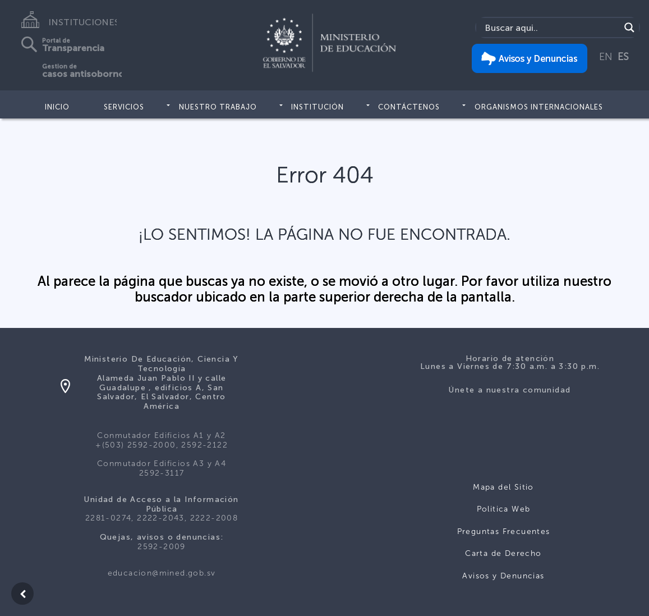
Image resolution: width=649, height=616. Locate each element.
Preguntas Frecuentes (503, 531)
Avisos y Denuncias (503, 576)
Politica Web (504, 509)
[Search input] (551, 27)
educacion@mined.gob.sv (162, 573)
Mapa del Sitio (503, 487)
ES (623, 57)
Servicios (124, 107)
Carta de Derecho (503, 553)
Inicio (57, 107)
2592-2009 (161, 546)
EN (606, 57)
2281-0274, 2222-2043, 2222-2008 (161, 518)
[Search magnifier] (629, 27)
